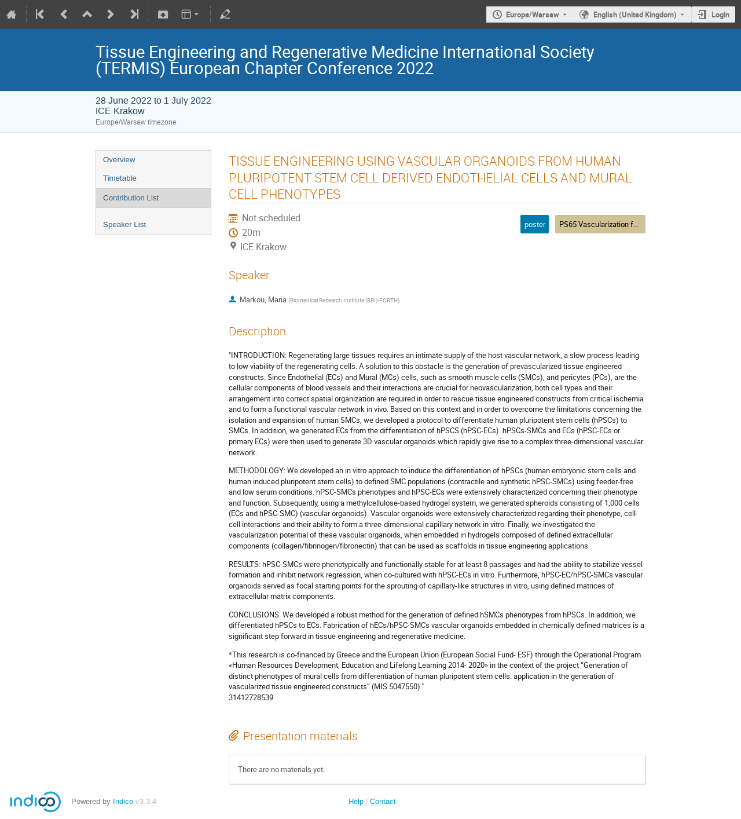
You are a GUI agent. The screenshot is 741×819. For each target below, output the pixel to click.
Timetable (120, 178)
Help (356, 801)
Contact (383, 801)
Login (720, 14)
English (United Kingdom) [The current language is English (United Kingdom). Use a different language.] (635, 14)
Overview (119, 159)
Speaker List (124, 224)
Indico (123, 801)
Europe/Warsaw (532, 14)
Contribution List (131, 197)
